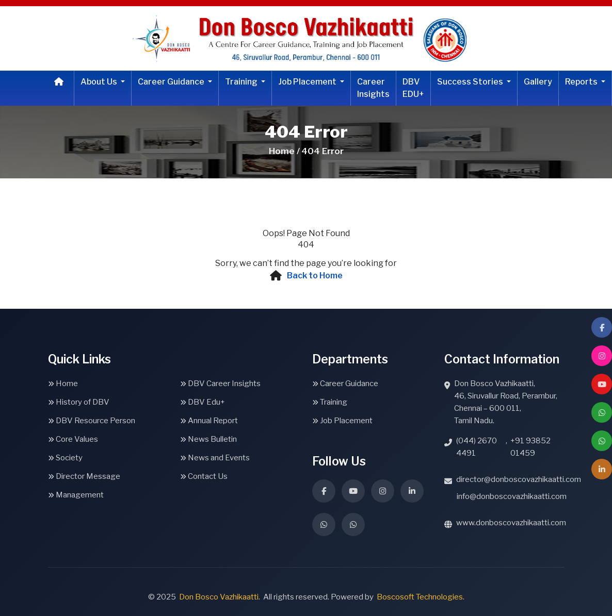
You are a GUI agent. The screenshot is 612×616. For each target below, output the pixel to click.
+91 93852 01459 (530, 447)
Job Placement (308, 82)
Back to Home (315, 275)
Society (65, 457)
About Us (99, 82)
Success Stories (471, 82)
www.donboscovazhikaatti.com (511, 522)
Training (242, 82)
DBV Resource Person (91, 420)
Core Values (73, 439)
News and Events (215, 457)
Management (76, 495)
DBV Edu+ (202, 402)
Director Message (84, 476)
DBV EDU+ (413, 88)
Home (63, 383)
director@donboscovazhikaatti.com (518, 479)
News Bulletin (208, 439)
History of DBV (78, 402)
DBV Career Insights (220, 383)
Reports (582, 82)
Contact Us (204, 476)
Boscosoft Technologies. (420, 597)
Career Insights (373, 88)
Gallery (538, 82)
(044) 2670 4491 (476, 447)
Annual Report (209, 420)
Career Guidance (172, 82)
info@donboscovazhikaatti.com (512, 496)
